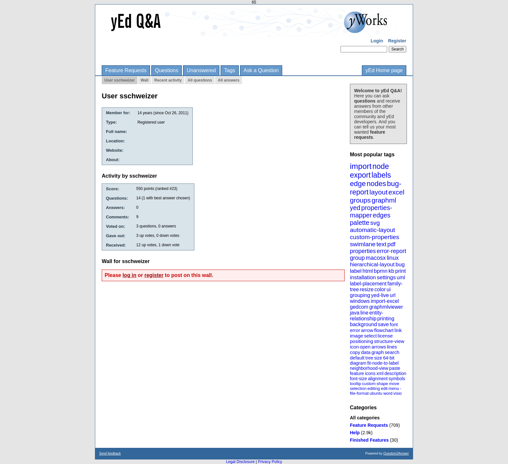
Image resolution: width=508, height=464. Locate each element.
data (365, 352)
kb (391, 271)
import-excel (385, 301)
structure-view (389, 341)
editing (373, 388)
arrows (378, 346)
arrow (367, 330)
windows (360, 301)
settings (386, 277)
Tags (229, 70)
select (370, 335)
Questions (166, 70)
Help (355, 432)
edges (382, 215)
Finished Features (369, 440)
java (354, 312)
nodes (376, 184)
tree (369, 357)
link (398, 330)
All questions (200, 80)
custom (368, 383)
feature (357, 373)
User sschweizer (119, 80)
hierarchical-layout (372, 264)
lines (392, 346)
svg (375, 222)
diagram (358, 363)
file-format (359, 393)
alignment (378, 378)
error (355, 330)
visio (397, 393)
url (393, 295)
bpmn (381, 271)
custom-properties (374, 237)
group (357, 258)
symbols (396, 378)
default (357, 357)
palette (359, 222)
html (368, 271)
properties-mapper (371, 211)
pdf (391, 244)
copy (355, 352)
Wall (144, 80)
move (394, 383)
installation (363, 277)
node (380, 166)
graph (377, 352)
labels (381, 175)
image (356, 335)
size (378, 357)
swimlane (362, 244)
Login (377, 40)
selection (358, 388)
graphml (384, 200)
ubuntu (376, 393)
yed (355, 207)
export (360, 175)
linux (393, 258)
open (365, 346)
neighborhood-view (369, 368)
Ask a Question (261, 70)
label (356, 271)
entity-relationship (366, 315)
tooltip (355, 383)
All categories (365, 417)
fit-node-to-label (382, 363)
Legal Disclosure (240, 461)
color (380, 289)
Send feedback (110, 453)
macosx (376, 258)
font (394, 324)
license (385, 335)
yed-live (380, 295)
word (387, 393)
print (400, 271)
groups (360, 200)
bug (400, 264)
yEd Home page (384, 70)
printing (385, 318)
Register (397, 40)
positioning (361, 341)
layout (378, 192)
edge (358, 184)
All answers (228, 80)
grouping (360, 295)
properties (363, 251)
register (154, 275)
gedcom (359, 307)
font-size (358, 378)
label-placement (368, 283)
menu (393, 388)
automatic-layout (372, 229)
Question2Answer (396, 453)
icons (370, 373)
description (395, 373)
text (381, 244)
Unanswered (201, 70)
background (363, 324)
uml (401, 277)
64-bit (388, 357)
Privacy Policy (270, 461)
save (383, 324)
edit (384, 388)
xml (380, 373)
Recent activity (168, 80)
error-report (391, 251)
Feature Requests (125, 70)
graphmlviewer (386, 307)
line (364, 312)
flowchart (384, 330)
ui (388, 289)
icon (354, 346)
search (392, 352)
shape (382, 383)
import (361, 166)
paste (394, 368)
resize (367, 289)
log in (129, 275)
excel (396, 192)
